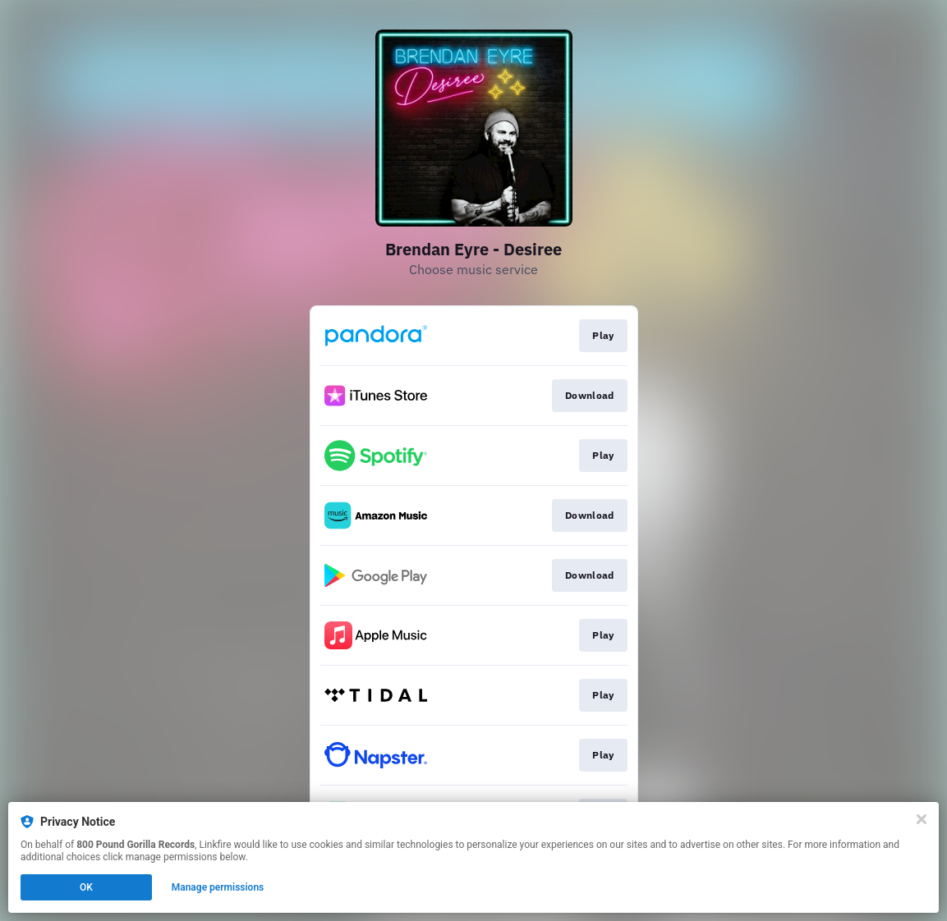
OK (86, 887)
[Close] (921, 819)
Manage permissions (218, 887)
